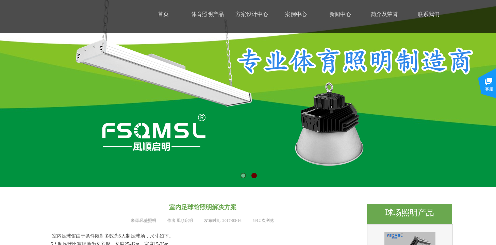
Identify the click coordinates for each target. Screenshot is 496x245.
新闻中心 (340, 14)
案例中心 (296, 14)
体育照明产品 (207, 14)
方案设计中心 (251, 14)
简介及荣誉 (384, 14)
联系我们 (429, 14)
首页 (163, 14)
